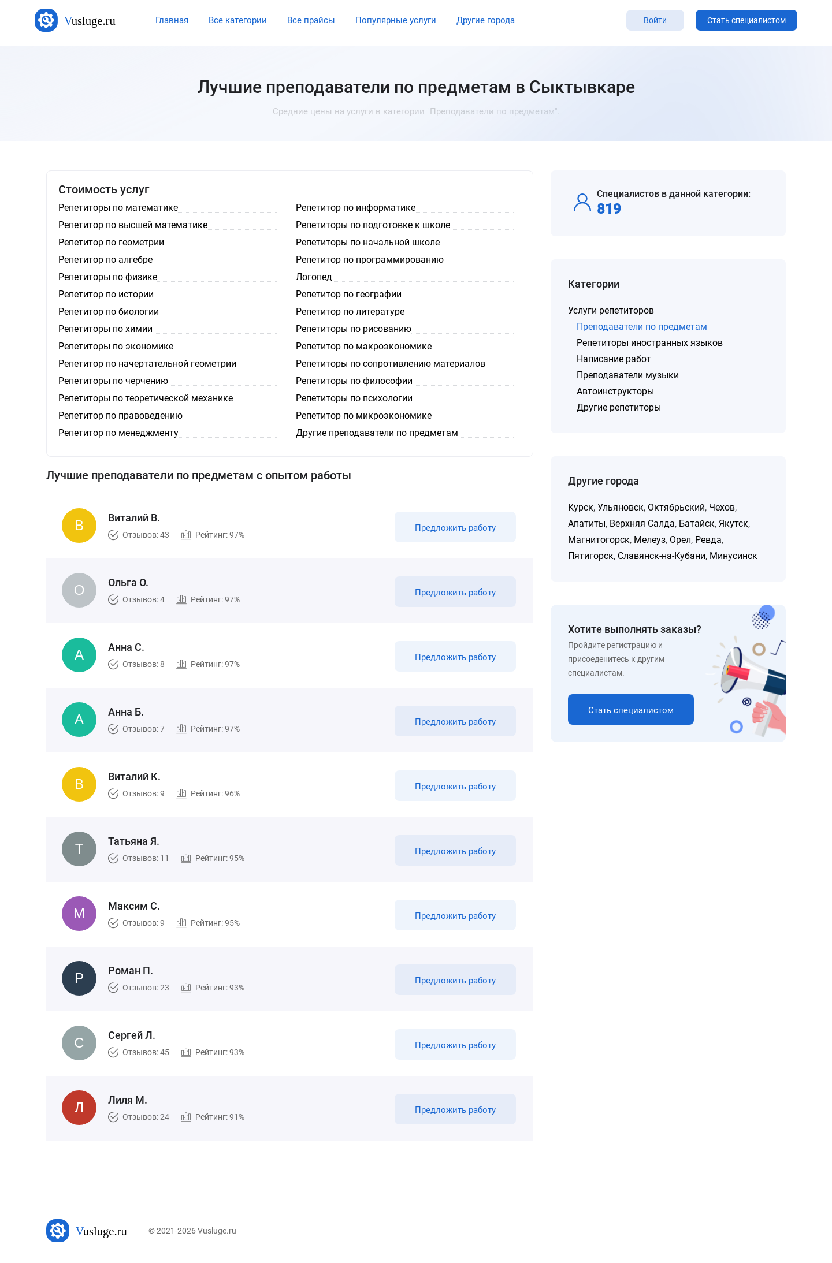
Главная (171, 20)
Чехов (722, 507)
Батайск (697, 523)
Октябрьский (676, 507)
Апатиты (587, 523)
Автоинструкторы (615, 391)
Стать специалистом (746, 20)
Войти (655, 20)
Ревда (708, 539)
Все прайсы (311, 20)
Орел (680, 539)
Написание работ (614, 358)
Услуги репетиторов (611, 310)
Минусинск (733, 555)
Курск (580, 507)
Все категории (238, 20)
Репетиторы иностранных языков (650, 342)
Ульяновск (620, 507)
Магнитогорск (599, 539)
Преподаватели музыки (628, 375)
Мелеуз (650, 539)
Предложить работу (455, 528)
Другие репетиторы (619, 407)
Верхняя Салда (642, 523)
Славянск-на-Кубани (661, 555)
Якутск (733, 523)
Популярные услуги (395, 20)
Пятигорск (591, 555)
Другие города (485, 20)
